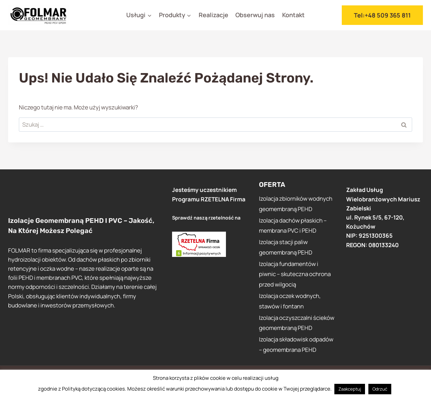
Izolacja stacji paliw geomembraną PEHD (285, 247)
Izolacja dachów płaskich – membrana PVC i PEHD (293, 225)
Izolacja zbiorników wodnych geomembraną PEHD (295, 204)
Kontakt (293, 15)
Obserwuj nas (255, 15)
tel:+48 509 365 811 (382, 15)
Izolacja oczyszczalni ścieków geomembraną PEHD (296, 323)
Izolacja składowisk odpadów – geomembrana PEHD (296, 344)
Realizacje (213, 15)
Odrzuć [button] (379, 389)
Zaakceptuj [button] (349, 389)
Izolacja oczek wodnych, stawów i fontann (290, 301)
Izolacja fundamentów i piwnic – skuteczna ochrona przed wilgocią (295, 274)
